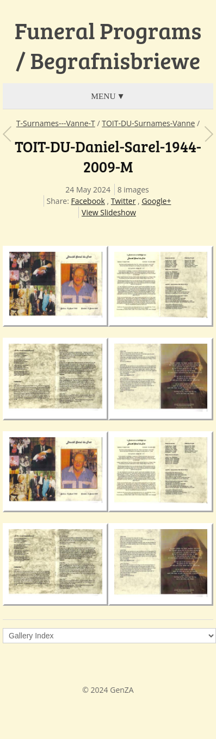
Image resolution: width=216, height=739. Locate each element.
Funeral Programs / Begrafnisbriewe (108, 45)
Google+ (156, 201)
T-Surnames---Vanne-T (55, 123)
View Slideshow (109, 212)
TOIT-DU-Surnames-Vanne (148, 123)
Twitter (123, 201)
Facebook (88, 201)
